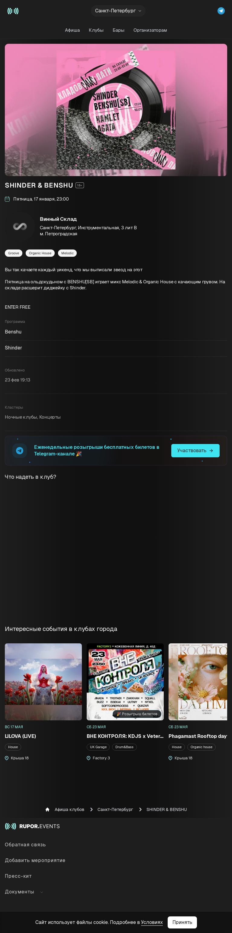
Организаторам (150, 30)
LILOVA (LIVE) (20, 736)
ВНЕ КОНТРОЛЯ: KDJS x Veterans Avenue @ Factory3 (125, 736)
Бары (118, 30)
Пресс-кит (18, 876)
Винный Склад (58, 219)
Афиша (72, 30)
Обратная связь (25, 844)
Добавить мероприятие (35, 860)
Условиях (152, 922)
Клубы (96, 30)
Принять (182, 922)
